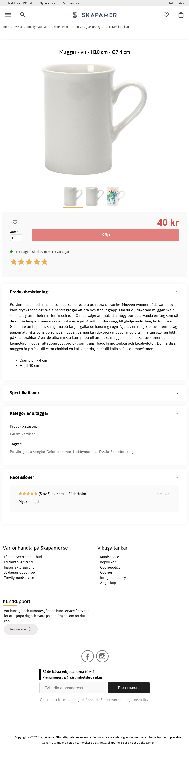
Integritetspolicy (113, 577)
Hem (6, 27)
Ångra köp (108, 583)
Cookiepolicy (110, 567)
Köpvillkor (108, 562)
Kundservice (109, 557)
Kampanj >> (70, 3)
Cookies (106, 572)
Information (177, 3)
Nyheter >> (47, 3)
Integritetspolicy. (135, 699)
